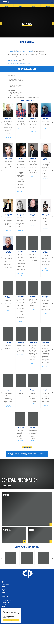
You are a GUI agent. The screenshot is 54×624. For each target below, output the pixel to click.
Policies (3, 606)
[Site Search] (48, 2)
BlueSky (13, 60)
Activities (33, 5)
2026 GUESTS (20, 5)
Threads (17, 60)
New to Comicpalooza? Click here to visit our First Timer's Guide (20, 63)
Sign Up (3, 586)
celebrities (31, 51)
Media (3, 581)
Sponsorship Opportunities (7, 600)
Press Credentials (5, 584)
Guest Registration (6, 602)
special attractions (17, 51)
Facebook (44, 59)
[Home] (5, 2)
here (34, 59)
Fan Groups (4, 592)
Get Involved (5, 596)
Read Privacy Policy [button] (6, 617)
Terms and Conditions (6, 612)
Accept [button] (11, 620)
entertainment (11, 51)
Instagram (10, 60)
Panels (3, 594)
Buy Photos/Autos (47, 5)
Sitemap (3, 616)
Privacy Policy (4, 610)
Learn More (27, 23)
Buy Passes (6, 5)
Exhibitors (4, 590)
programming (24, 51)
